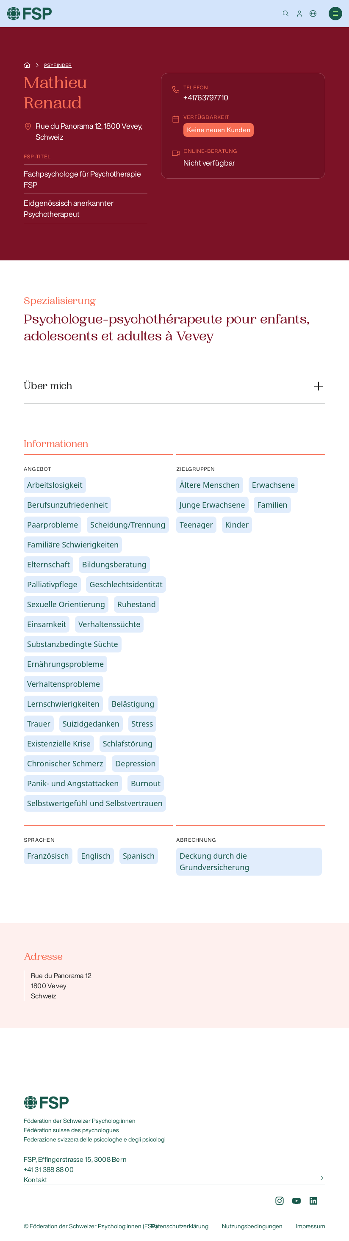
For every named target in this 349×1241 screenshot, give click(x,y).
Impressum (310, 1226)
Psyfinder (58, 65)
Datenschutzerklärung (179, 1226)
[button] (285, 13)
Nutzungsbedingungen (252, 1226)
